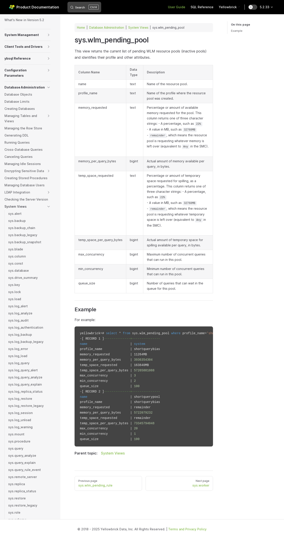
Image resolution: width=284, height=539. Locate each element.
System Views (138, 27)
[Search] (84, 7)
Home (81, 27)
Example (237, 30)
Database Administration (106, 27)
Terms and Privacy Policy (187, 529)
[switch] (252, 7)
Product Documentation (34, 7)
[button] (48, 34)
